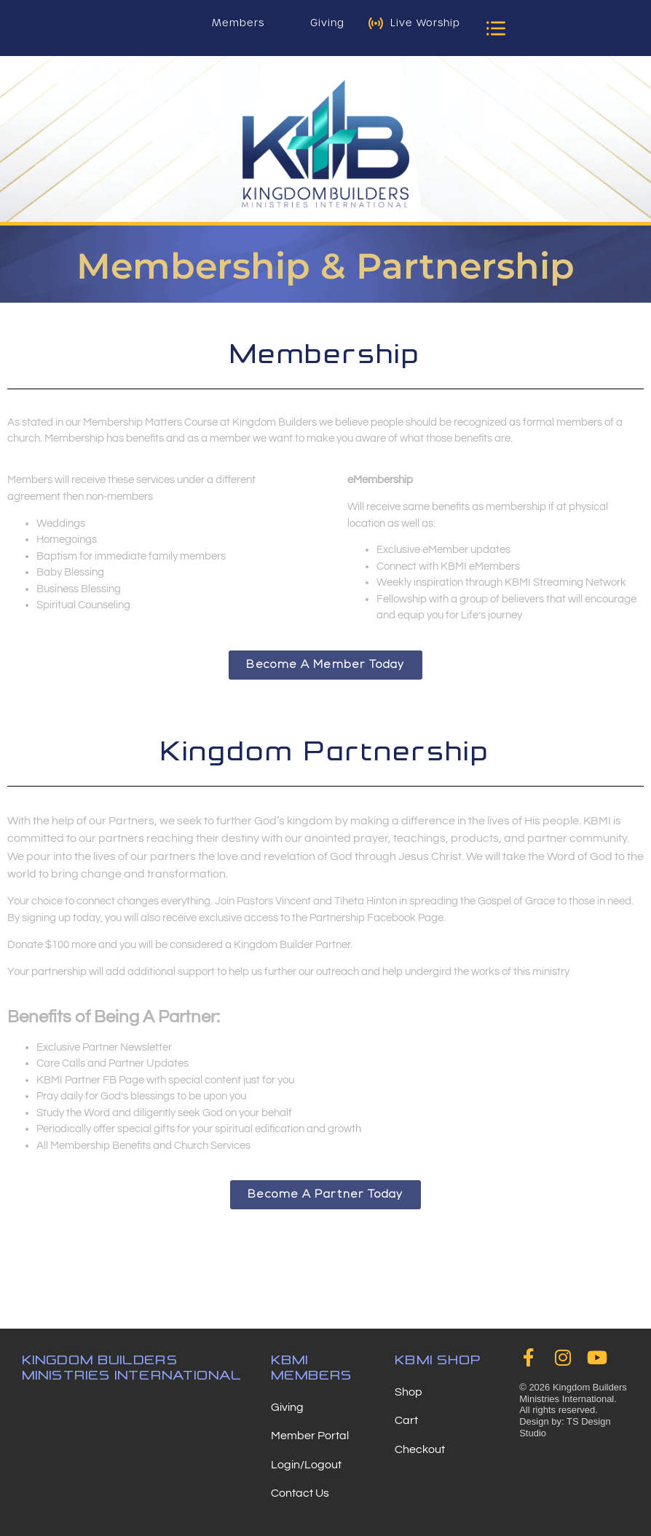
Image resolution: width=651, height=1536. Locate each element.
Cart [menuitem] (406, 1420)
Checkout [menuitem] (420, 1449)
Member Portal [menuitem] (310, 1435)
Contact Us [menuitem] (300, 1493)
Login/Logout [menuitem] (306, 1465)
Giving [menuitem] (287, 1407)
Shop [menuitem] (408, 1392)
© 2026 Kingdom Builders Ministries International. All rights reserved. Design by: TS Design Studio (573, 1410)
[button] (495, 28)
